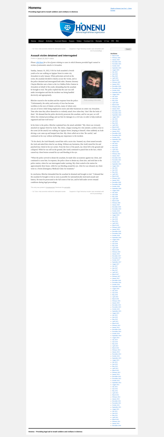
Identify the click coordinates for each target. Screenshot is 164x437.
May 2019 (115, 221)
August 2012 (115, 384)
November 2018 (116, 233)
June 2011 (115, 413)
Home (33, 41)
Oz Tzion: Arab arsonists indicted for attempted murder (48, 49)
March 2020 (115, 201)
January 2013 (116, 374)
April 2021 (115, 174)
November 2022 (116, 135)
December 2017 (116, 256)
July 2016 (115, 290)
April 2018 (115, 248)
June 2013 (115, 364)
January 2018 (116, 254)
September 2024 (116, 92)
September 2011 (116, 407)
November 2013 (116, 354)
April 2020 (115, 198)
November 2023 (116, 113)
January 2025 (116, 84)
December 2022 (116, 133)
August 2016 (115, 288)
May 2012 (115, 391)
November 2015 (116, 307)
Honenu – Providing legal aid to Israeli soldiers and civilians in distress (55, 432)
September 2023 (116, 115)
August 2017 (115, 264)
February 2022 (116, 154)
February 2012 (116, 397)
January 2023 (116, 131)
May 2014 (115, 344)
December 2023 (116, 111)
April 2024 (115, 102)
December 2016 (116, 280)
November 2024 (116, 88)
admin (52, 58)
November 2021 (116, 160)
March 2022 (115, 151)
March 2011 (115, 419)
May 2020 (115, 196)
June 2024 (115, 98)
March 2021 (115, 176)
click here (39, 62)
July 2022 (115, 143)
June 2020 (115, 194)
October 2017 (116, 260)
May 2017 (115, 270)
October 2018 (116, 235)
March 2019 (115, 225)
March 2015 (115, 323)
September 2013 (116, 358)
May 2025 (115, 76)
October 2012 (116, 380)
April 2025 (115, 78)
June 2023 (115, 121)
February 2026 (116, 57)
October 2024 (116, 90)
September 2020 (116, 188)
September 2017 (116, 262)
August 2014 (115, 337)
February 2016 (116, 301)
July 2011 (115, 411)
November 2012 (116, 378)
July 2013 (115, 362)
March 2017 (115, 274)
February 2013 (116, 372)
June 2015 (115, 317)
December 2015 (116, 305)
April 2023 (115, 125)
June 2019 (115, 219)
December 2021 (116, 158)
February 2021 (116, 178)
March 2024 (115, 104)
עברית (106, 41)
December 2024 (116, 86)
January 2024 (116, 109)
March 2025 (115, 80)
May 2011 (115, 415)
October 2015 (116, 309)
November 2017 (116, 258)
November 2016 (116, 282)
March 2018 (115, 250)
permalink (67, 187)
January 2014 (116, 352)
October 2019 (116, 211)
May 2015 (115, 319)
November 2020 (116, 184)
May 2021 (115, 172)
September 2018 (116, 237)
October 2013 (116, 356)
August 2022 (115, 141)
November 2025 (116, 64)
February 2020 (116, 203)
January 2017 (116, 278)
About (41, 41)
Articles (49, 41)
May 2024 (115, 100)
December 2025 (116, 62)
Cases (71, 41)
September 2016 (116, 286)
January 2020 (116, 205)
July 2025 (115, 72)
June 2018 (115, 243)
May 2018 (115, 245)
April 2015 (115, 321)
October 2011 (116, 405)
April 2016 (115, 297)
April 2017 (115, 272)
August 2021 (115, 166)
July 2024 (115, 96)
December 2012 (116, 376)
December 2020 (116, 182)
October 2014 (116, 333)
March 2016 (115, 299)
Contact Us (88, 41)
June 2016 (115, 292)
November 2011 (116, 403)
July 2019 (115, 217)
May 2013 (115, 366)
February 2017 (116, 276)
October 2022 (116, 137)
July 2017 (115, 266)
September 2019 (116, 213)
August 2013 (115, 360)
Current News (61, 41)
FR (112, 41)
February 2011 (116, 421)
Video (79, 41)
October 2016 (116, 284)
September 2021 (116, 164)
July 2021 (115, 168)
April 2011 (115, 417)
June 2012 (115, 389)
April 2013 (115, 368)
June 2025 (115, 74)
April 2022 (115, 149)
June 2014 (115, 342)
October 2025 (116, 66)
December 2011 (116, 401)
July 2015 (115, 315)
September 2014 (116, 335)
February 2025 (116, 82)
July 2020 (115, 192)
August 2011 (115, 409)
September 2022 (116, 139)
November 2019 (116, 209)
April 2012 (115, 393)
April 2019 (115, 223)
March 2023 (115, 127)
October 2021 (116, 162)
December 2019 (116, 207)
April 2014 (115, 346)
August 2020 (115, 190)
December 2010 (116, 425)
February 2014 (116, 350)
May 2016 (115, 295)
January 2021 (116, 180)
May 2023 (115, 123)
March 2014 (115, 348)
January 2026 (116, 60)
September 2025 (116, 68)
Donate (99, 41)
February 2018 (116, 252)
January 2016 (116, 303)
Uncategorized (50, 187)
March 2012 (115, 395)
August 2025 (115, 70)
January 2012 (116, 399)
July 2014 (115, 339)
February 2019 (116, 227)
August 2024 (115, 94)
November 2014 (116, 331)
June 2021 (115, 170)
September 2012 (116, 382)
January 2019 (116, 229)
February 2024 (116, 107)
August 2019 (115, 215)
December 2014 (116, 329)
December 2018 (116, 231)
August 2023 (115, 117)
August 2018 (115, 239)
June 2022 (115, 145)
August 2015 (115, 313)
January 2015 (116, 327)
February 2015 (116, 325)
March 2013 (115, 370)
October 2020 (116, 186)
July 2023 (115, 119)
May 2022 (115, 147)
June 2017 (115, 268)
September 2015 (116, 311)
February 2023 (116, 129)
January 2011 (116, 423)
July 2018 (115, 241)
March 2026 (115, 55)
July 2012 (115, 386)
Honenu (68, 10)
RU (117, 41)
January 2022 (116, 156)
